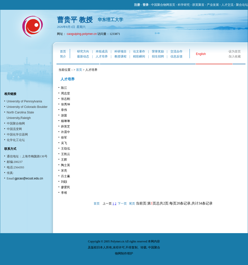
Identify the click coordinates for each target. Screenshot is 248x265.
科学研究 (184, 5)
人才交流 (227, 5)
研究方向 (83, 51)
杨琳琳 (65, 121)
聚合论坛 (242, 5)
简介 (63, 56)
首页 (63, 51)
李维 (64, 192)
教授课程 (120, 56)
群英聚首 (198, 5)
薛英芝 (65, 126)
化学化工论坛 (16, 140)
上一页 (107, 203)
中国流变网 (14, 129)
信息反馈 (176, 56)
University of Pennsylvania (24, 101)
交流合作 (176, 51)
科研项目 (120, 51)
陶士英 (65, 165)
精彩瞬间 (139, 56)
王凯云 (65, 154)
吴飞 (64, 143)
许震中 (65, 132)
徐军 (64, 137)
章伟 (64, 110)
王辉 (64, 159)
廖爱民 (65, 187)
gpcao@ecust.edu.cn (29, 178)
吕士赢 (65, 176)
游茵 (64, 115)
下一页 (122, 203)
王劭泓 (65, 148)
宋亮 (64, 170)
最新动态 (83, 56)
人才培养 (102, 56)
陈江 (64, 88)
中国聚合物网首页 (163, 5)
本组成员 (102, 51)
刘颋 (64, 181)
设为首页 (235, 51)
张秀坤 (65, 104)
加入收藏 (235, 56)
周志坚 (65, 93)
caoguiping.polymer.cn (82, 34)
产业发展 (213, 5)
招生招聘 (158, 56)
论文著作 (139, 51)
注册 (137, 5)
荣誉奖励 (158, 51)
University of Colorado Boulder (27, 107)
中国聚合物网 (16, 123)
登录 (146, 5)
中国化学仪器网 (17, 134)
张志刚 (65, 99)
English (201, 54)
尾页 (132, 203)
